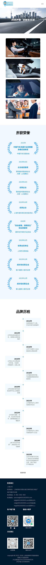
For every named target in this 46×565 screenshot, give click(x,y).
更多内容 (23, 472)
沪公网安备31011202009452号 (23, 559)
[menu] (42, 4)
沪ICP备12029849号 (23, 561)
